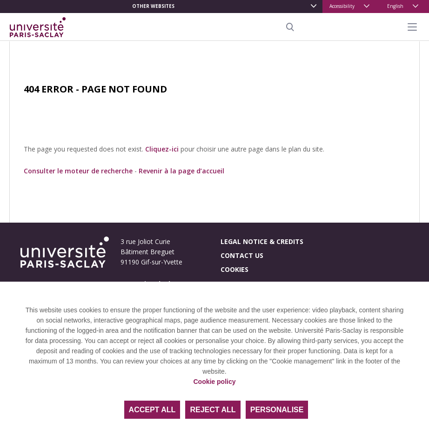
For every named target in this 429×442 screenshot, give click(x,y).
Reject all (212, 410)
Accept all (152, 410)
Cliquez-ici (162, 149)
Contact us (242, 255)
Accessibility (342, 6)
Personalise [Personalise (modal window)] (277, 410)
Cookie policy (214, 381)
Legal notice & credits (262, 241)
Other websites (153, 6)
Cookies (234, 269)
